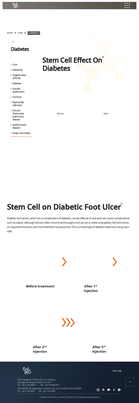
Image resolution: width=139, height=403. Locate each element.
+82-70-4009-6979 (52, 384)
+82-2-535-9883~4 (29, 384)
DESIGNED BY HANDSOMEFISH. (87, 397)
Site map (117, 370)
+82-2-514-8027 (49, 391)
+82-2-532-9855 (28, 391)
